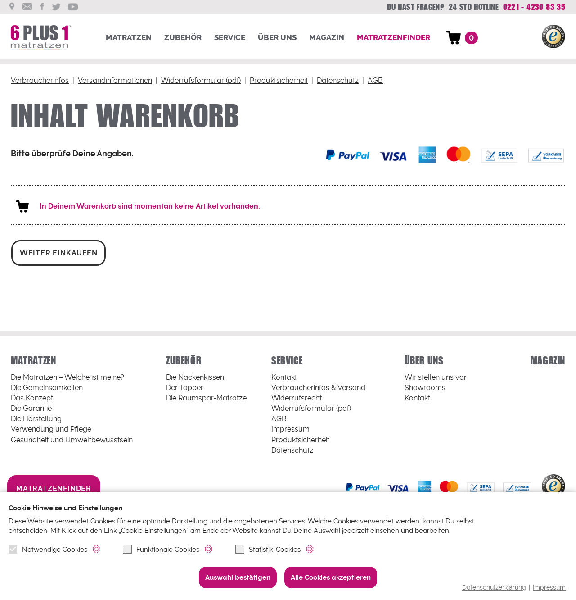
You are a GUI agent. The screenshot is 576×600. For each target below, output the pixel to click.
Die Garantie (31, 408)
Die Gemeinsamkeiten (47, 387)
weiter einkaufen (59, 252)
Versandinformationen (114, 80)
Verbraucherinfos (40, 80)
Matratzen (129, 37)
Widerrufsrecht (296, 398)
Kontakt (284, 377)
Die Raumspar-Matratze (206, 398)
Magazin (326, 37)
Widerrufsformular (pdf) (200, 80)
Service (229, 37)
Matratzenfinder (393, 37)
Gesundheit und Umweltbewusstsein (72, 439)
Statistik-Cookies (268, 549)
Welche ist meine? (67, 377)
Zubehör (183, 37)
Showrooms (425, 387)
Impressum (549, 587)
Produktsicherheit (278, 80)
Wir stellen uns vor (436, 377)
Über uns (277, 37)
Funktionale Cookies (161, 549)
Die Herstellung (36, 418)
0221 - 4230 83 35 (534, 6)
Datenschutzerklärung (494, 587)
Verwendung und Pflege (51, 429)
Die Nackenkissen (195, 377)
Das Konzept (32, 398)
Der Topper (184, 387)
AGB (374, 80)
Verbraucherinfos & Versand (318, 387)
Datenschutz (337, 80)
